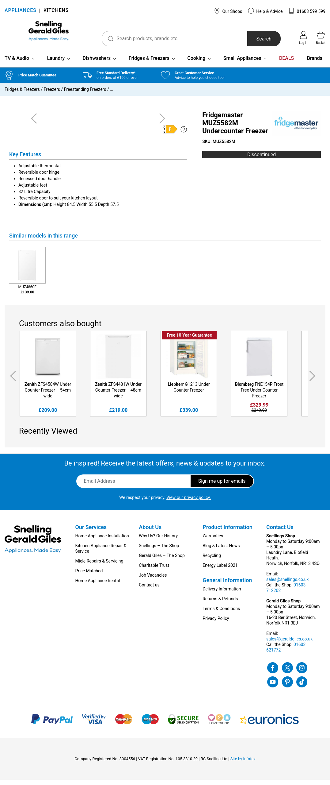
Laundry (56, 63)
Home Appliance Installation (102, 541)
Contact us (149, 590)
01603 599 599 (306, 11)
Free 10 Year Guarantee (189, 340)
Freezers (52, 94)
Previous (12, 381)
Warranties (213, 541)
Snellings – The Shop (159, 550)
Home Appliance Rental (97, 585)
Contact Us (280, 532)
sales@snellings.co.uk (287, 584)
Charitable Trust (154, 570)
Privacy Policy (216, 623)
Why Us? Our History (158, 541)
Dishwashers (97, 63)
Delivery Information (222, 594)
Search (255, 39)
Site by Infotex (243, 764)
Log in (303, 37)
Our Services (91, 532)
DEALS (286, 63)
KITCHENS (56, 11)
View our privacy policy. (188, 502)
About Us (150, 532)
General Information (227, 585)
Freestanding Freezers (85, 94)
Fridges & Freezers (149, 63)
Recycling (212, 560)
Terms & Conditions (221, 613)
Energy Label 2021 (220, 570)
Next (313, 381)
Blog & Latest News (221, 550)
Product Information (227, 532)
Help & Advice (265, 11)
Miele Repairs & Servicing (99, 566)
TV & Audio (17, 63)
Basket (320, 37)
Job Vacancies (153, 580)
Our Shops (228, 11)
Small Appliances (242, 63)
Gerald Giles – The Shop (162, 560)
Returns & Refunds (220, 603)
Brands (314, 63)
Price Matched (89, 576)
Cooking (196, 63)
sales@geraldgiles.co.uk (289, 644)
